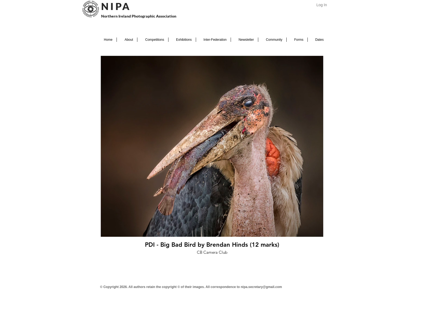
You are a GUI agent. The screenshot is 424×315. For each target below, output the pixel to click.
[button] (127, 40)
